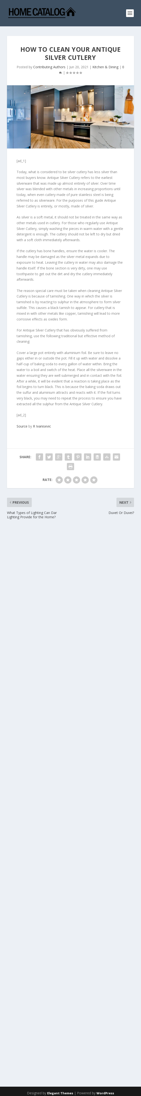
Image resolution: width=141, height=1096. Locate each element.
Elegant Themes (60, 1093)
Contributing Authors (49, 67)
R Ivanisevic (42, 426)
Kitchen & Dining (105, 67)
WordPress (105, 1093)
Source (22, 426)
